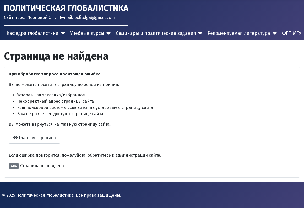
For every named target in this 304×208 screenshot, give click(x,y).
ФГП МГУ (291, 33)
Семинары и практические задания (156, 33)
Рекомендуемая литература (239, 33)
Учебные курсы (87, 33)
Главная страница (34, 137)
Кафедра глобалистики (32, 33)
